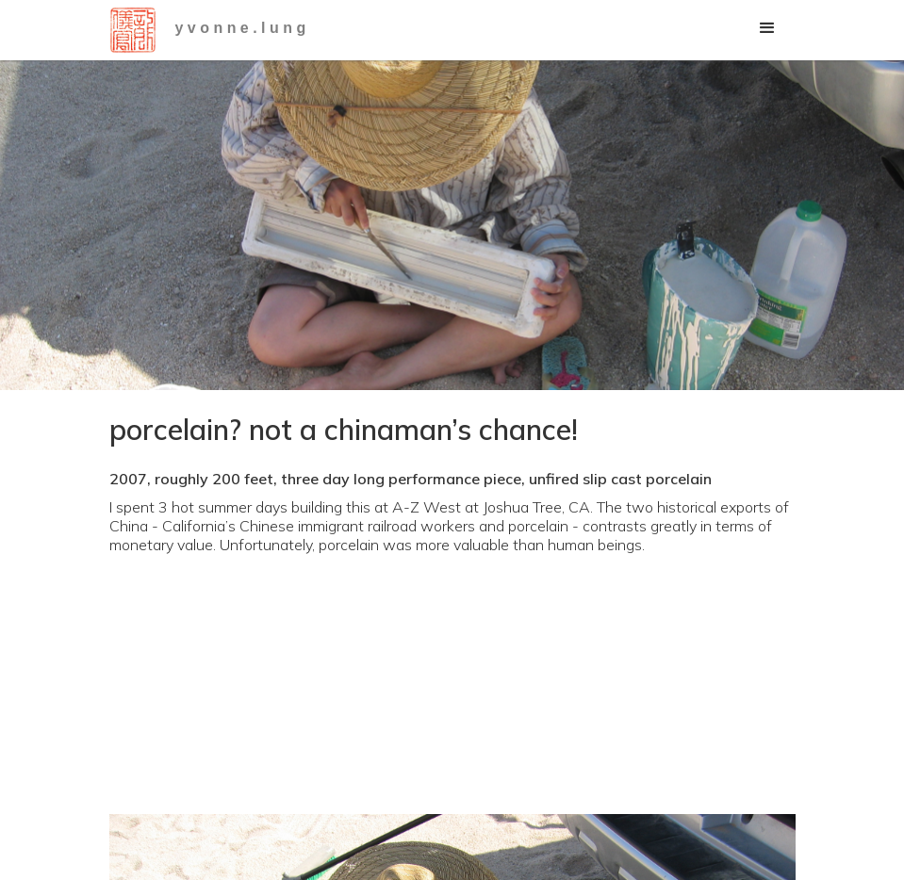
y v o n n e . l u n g (240, 28)
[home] (132, 30)
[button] (767, 28)
